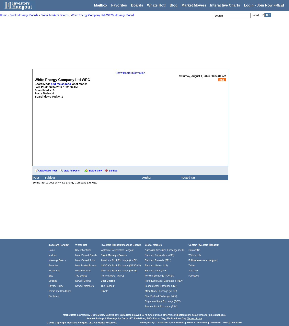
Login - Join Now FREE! (264, 5)
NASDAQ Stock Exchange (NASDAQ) (121, 265)
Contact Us (194, 250)
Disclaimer (54, 296)
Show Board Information (130, 73)
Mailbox (100, 5)
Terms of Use (194, 318)
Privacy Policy (56, 286)
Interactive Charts (225, 5)
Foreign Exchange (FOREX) (159, 275)
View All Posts (72, 170)
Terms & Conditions (197, 322)
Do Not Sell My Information (170, 322)
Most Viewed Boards (86, 255)
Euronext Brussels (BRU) (158, 260)
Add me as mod (61, 84)
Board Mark (95, 170)
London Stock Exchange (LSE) (161, 286)
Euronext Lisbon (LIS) (156, 265)
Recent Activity (83, 250)
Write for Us (194, 255)
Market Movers (193, 5)
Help (225, 322)
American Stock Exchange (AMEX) (119, 260)
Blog (51, 275)
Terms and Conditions (60, 291)
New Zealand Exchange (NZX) (161, 296)
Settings (53, 280)
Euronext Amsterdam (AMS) (159, 255)
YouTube (193, 270)
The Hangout (107, 286)
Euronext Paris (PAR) (156, 270)
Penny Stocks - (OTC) (112, 275)
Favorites (119, 5)
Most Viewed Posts (85, 260)
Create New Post (47, 170)
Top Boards (81, 275)
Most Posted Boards (86, 265)
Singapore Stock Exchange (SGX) (162, 301)
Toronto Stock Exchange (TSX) (161, 306)
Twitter (191, 265)
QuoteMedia (97, 315)
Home (52, 250)
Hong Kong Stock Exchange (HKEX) (164, 280)
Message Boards (57, 260)
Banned (113, 170)
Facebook (193, 275)
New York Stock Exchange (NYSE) (119, 270)
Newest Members (84, 286)
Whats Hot (54, 270)
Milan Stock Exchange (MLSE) (161, 291)
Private (104, 291)
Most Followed (82, 270)
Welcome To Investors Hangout (117, 250)
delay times (198, 315)
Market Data (69, 315)
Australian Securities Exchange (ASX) (164, 250)
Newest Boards (83, 280)
